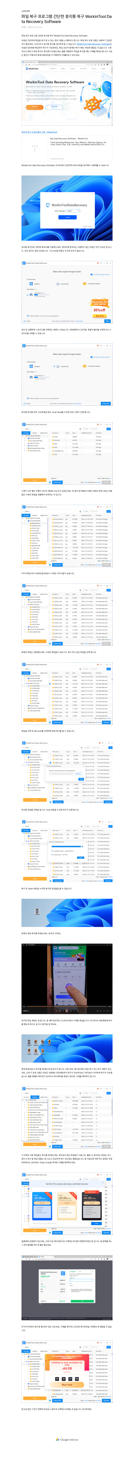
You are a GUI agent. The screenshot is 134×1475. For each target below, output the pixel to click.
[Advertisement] (67, 1439)
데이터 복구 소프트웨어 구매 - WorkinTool (39, 132)
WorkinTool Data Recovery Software (93, 44)
